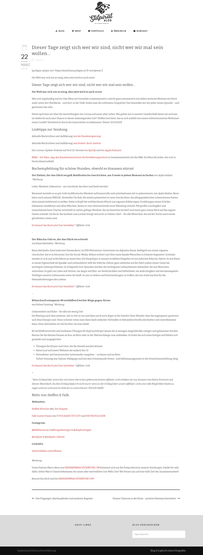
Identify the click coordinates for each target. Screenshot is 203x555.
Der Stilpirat (61, 408)
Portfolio (96, 31)
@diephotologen (82, 430)
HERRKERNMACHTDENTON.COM (82, 467)
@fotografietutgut (61, 430)
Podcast (39, 60)
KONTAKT (141, 31)
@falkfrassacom (40, 430)
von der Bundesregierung (87, 136)
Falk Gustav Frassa (42, 416)
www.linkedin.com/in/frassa (46, 451)
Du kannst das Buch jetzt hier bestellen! (53, 225)
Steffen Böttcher (40, 408)
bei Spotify (90, 150)
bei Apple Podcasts (111, 150)
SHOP (76, 31)
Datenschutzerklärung (44, 550)
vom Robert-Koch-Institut (87, 143)
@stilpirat (37, 436)
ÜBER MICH (118, 31)
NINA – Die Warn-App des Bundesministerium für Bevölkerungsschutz (70, 157)
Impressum (23, 550)
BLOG (60, 31)
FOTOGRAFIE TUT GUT (69, 416)
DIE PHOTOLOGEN (95, 416)
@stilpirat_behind (54, 436)
